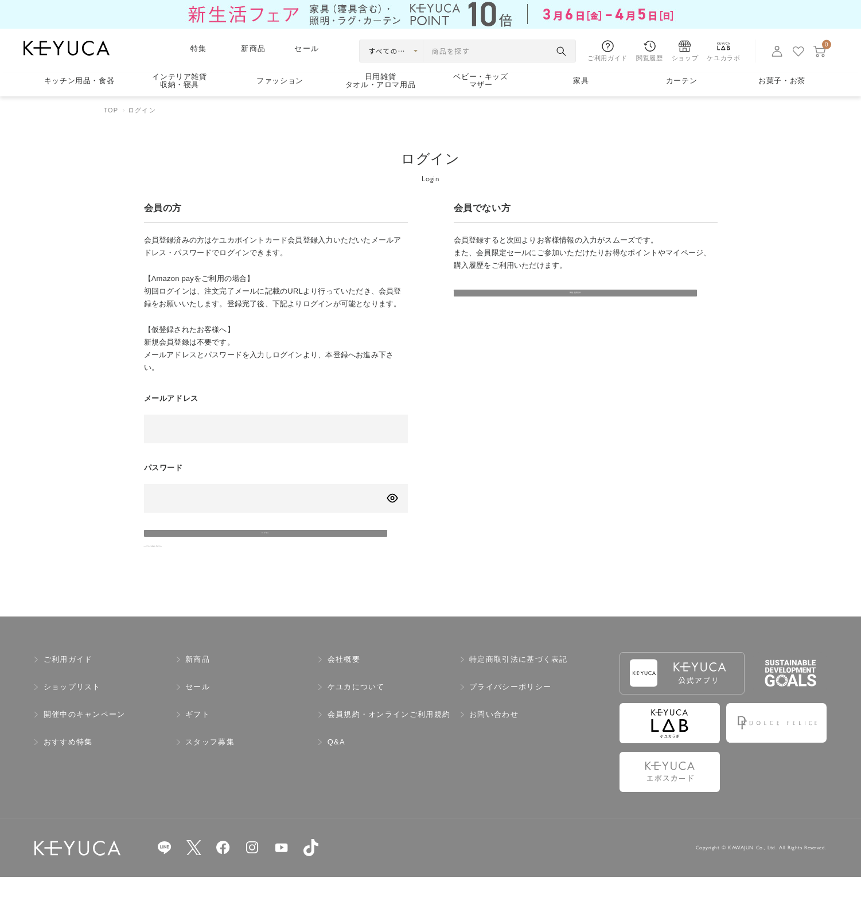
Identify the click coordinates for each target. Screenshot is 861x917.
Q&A (336, 782)
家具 (581, 80)
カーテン (682, 80)
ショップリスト (72, 727)
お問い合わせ (494, 755)
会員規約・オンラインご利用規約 (389, 755)
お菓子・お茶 (781, 80)
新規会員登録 (534, 306)
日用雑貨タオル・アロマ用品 (380, 81)
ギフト (197, 755)
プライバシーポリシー (510, 727)
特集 (198, 48)
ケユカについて (356, 727)
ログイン (224, 547)
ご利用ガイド (68, 700)
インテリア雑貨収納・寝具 (179, 81)
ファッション (279, 80)
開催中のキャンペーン (85, 755)
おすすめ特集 (68, 782)
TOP (111, 110)
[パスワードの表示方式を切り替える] (392, 498)
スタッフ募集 (210, 782)
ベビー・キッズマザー (480, 81)
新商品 (253, 48)
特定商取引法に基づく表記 (518, 700)
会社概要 (344, 700)
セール (306, 48)
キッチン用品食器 (79, 80)
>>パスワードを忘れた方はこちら (203, 580)
